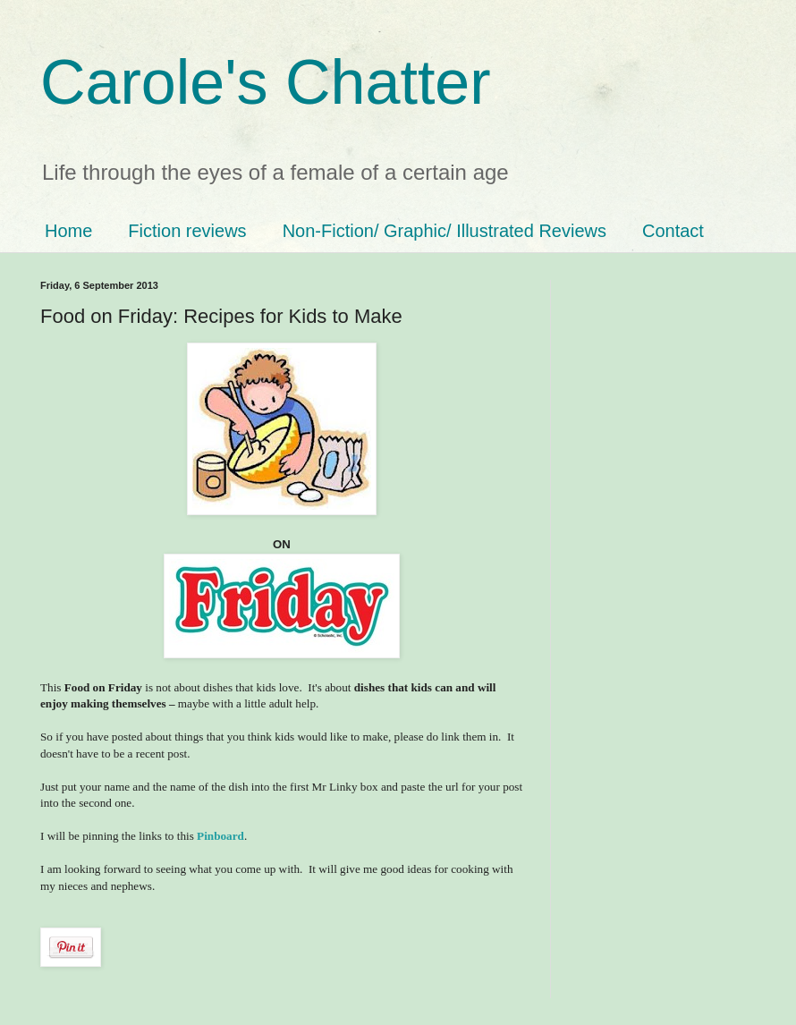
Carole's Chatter (265, 82)
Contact (673, 231)
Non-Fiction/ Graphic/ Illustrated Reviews (444, 231)
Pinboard (220, 836)
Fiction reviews (187, 231)
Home (68, 231)
